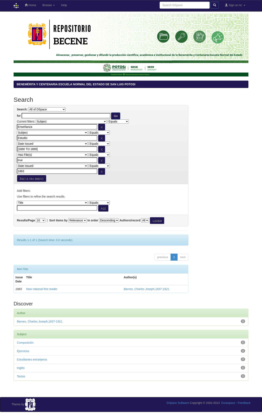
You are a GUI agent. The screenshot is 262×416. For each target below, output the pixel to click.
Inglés (21, 368)
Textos (21, 376)
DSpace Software (178, 402)
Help (64, 5)
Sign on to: (235, 5)
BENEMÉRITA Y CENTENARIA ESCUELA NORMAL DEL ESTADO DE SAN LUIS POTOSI (76, 84)
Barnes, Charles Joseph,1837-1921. (147, 289)
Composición (25, 342)
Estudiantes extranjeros (32, 359)
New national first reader (41, 289)
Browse (48, 5)
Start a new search (32, 178)
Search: (22, 109)
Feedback (244, 402)
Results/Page (26, 220)
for (19, 115)
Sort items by (58, 220)
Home (30, 5)
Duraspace (228, 402)
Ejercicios (23, 351)
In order (93, 220)
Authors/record (129, 220)
